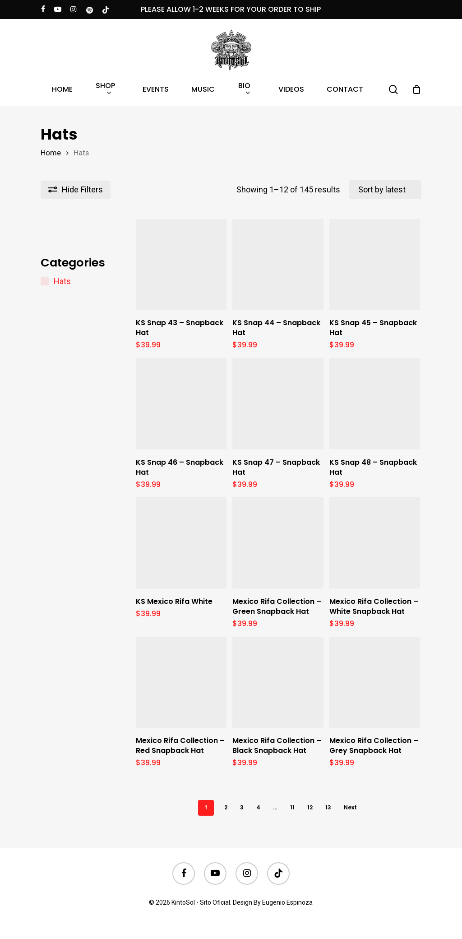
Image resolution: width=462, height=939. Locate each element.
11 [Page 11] (292, 807)
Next (350, 807)
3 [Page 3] (242, 807)
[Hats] (45, 281)
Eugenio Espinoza (287, 902)
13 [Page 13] (328, 807)
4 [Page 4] (258, 807)
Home (51, 153)
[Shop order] (385, 189)
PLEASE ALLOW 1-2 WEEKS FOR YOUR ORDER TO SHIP (231, 9)
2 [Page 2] (225, 807)
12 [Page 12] (310, 807)
